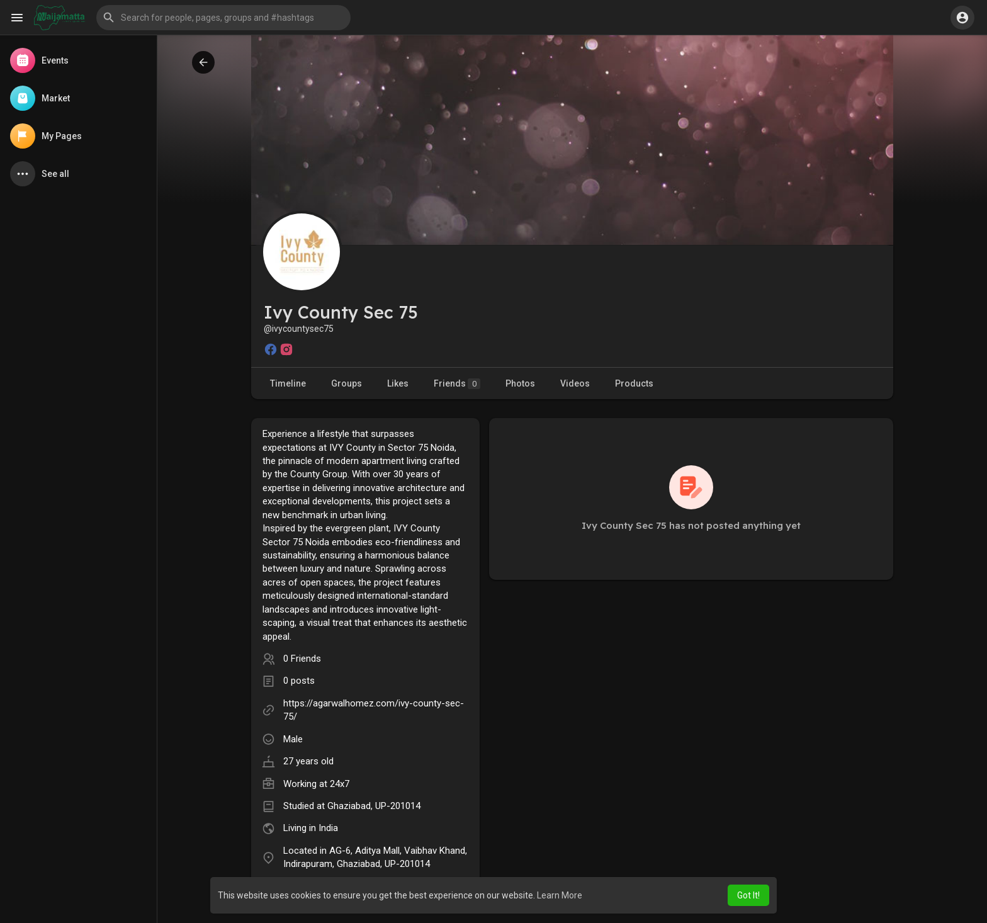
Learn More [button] (559, 895)
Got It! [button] (748, 895)
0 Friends (302, 658)
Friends (457, 383)
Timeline (288, 383)
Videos (575, 383)
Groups (346, 383)
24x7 (339, 784)
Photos (520, 383)
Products (634, 383)
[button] (223, 17)
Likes (398, 383)
